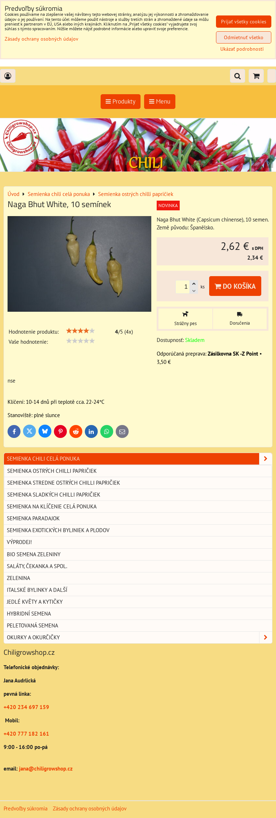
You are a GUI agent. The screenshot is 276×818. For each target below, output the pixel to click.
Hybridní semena (29, 613)
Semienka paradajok (33, 518)
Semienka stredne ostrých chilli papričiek (63, 482)
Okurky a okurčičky (139, 637)
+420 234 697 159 (26, 707)
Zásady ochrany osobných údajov (89, 808)
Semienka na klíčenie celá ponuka (52, 506)
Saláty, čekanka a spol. (37, 566)
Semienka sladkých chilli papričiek (53, 494)
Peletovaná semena (32, 625)
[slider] (80, 331)
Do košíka (235, 286)
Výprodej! (19, 542)
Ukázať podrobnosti (242, 49)
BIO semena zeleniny (33, 554)
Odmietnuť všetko (243, 37)
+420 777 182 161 (26, 733)
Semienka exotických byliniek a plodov (58, 530)
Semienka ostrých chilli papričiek (52, 470)
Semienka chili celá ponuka (139, 459)
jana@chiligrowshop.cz (45, 768)
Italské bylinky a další (37, 589)
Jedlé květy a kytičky (35, 601)
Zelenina (18, 578)
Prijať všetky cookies (243, 21)
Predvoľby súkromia (25, 808)
